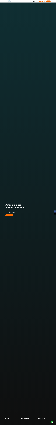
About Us (13, 1)
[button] (9, 215)
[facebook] (42, 1)
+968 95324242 (34, 1)
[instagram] (41, 1)
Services (21, 1)
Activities (17, 1)
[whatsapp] (39, 1)
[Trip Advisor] (44, 1)
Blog (25, 1)
